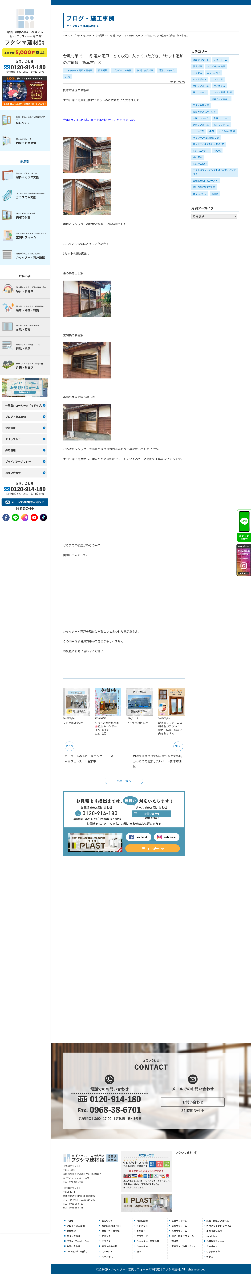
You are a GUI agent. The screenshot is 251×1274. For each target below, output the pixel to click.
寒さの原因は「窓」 (112, 1225)
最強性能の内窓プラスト (205, 180)
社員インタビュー (221, 98)
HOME (70, 1220)
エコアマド (217, 79)
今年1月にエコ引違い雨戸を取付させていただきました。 (100, 120)
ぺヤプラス (107, 1256)
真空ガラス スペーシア (204, 111)
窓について (107, 1220)
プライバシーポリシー (78, 1241)
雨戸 (139, 1251)
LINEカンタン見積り (77, 1251)
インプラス (142, 1225)
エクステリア (214, 72)
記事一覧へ (124, 781)
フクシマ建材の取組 (222, 92)
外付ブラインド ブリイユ (218, 1225)
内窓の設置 (142, 1220)
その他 (217, 150)
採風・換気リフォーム (217, 1220)
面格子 (174, 1241)
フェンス (197, 72)
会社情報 (71, 1231)
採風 (67, 76)
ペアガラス (219, 85)
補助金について (201, 59)
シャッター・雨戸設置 (148, 1241)
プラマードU (143, 1236)
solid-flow (211, 1236)
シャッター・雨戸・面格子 (78, 70)
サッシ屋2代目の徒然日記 (206, 137)
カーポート (212, 1246)
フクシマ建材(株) (186, 1152)
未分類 (215, 193)
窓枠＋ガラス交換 (111, 1231)
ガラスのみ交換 (109, 1246)
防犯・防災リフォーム (182, 1236)
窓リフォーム (199, 92)
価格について (199, 193)
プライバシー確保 (122, 70)
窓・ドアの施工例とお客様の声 (208, 144)
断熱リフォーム (201, 124)
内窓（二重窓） (201, 150)
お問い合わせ (73, 1246)
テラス (209, 1256)
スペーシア (107, 1251)
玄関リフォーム (201, 118)
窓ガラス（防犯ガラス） (183, 1246)
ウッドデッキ (199, 79)
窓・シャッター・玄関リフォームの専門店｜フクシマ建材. (143, 1269)
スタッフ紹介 (73, 1236)
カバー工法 (198, 131)
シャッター (142, 1246)
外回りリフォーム (215, 1241)
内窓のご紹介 (199, 163)
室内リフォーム (201, 85)
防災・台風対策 (145, 70)
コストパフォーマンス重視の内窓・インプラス (214, 172)
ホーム (66, 35)
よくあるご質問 (227, 131)
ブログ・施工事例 (83, 35)
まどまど (141, 1231)
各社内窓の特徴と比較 (204, 187)
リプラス (106, 1241)
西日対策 (102, 70)
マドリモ (106, 1236)
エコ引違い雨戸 (214, 1231)
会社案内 (197, 157)
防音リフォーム (222, 118)
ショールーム (220, 59)
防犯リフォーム (167, 70)
